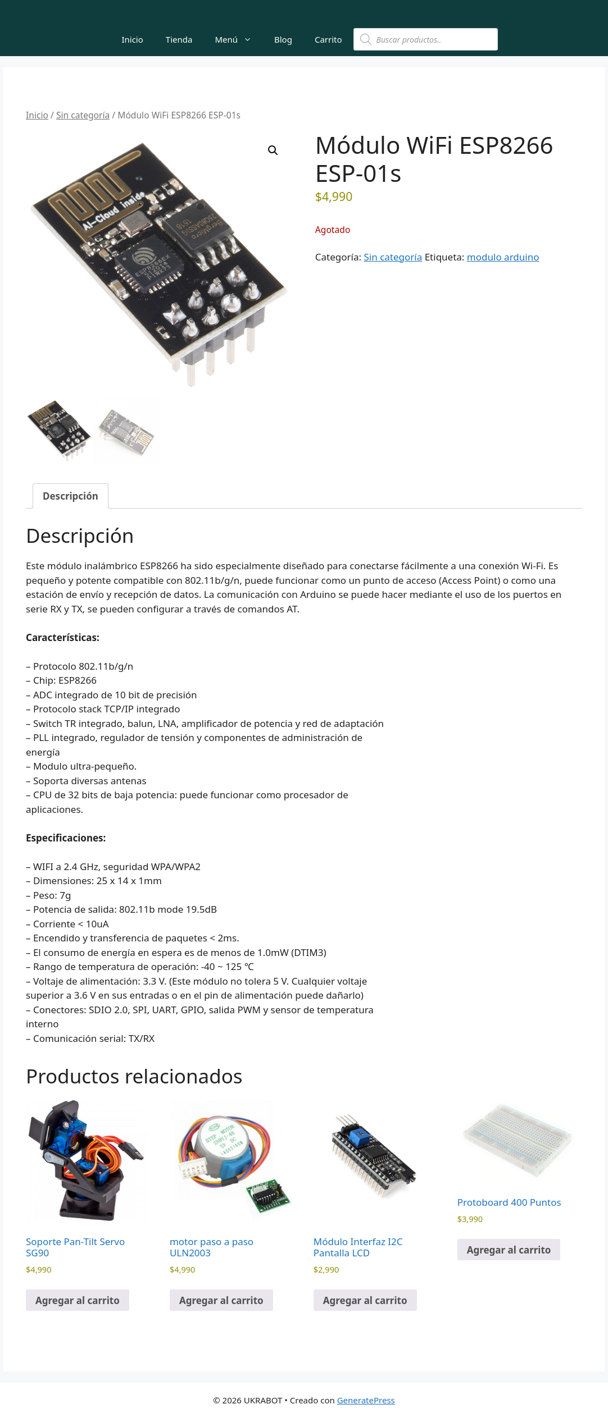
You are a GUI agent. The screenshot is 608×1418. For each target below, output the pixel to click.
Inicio (132, 39)
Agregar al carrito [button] (77, 1300)
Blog (283, 39)
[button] (273, 150)
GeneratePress (366, 1400)
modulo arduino (503, 256)
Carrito (328, 39)
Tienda (179, 39)
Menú (239, 39)
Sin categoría (83, 115)
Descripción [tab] (70, 496)
